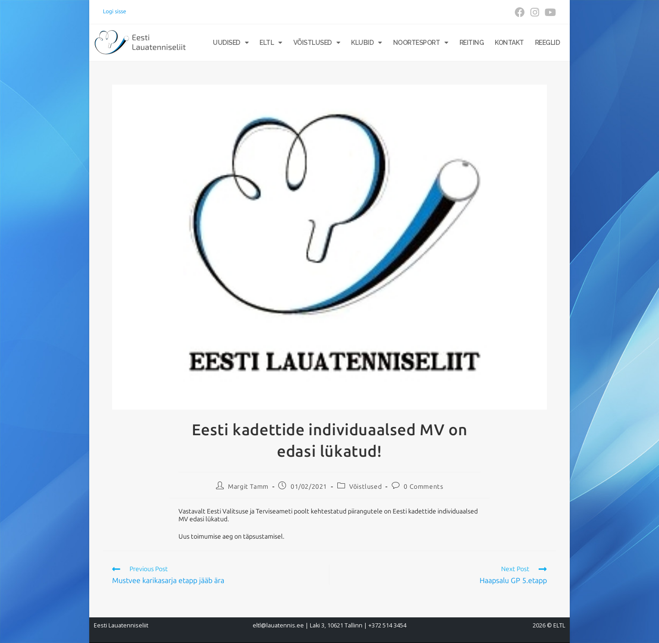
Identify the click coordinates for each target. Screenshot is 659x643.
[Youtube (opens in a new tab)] (549, 12)
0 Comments (423, 487)
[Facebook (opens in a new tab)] (520, 12)
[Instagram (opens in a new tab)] (535, 12)
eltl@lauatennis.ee (278, 625)
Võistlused (316, 42)
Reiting (471, 42)
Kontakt (509, 42)
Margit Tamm (248, 487)
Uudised (230, 42)
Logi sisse (114, 11)
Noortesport (420, 42)
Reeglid (547, 42)
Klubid (366, 42)
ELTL (270, 42)
